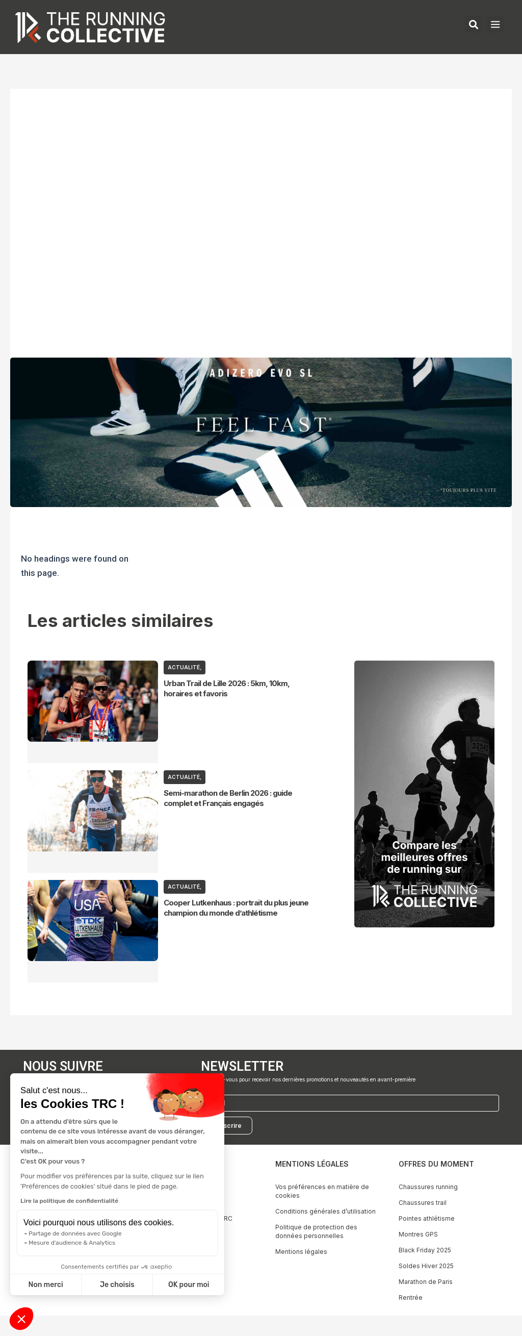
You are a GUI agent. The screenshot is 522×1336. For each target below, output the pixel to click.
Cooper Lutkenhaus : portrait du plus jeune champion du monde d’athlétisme (236, 908)
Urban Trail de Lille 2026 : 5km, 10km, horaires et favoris (227, 688)
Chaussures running (428, 1187)
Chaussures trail (423, 1202)
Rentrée (411, 1297)
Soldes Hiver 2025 (426, 1266)
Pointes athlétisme (427, 1218)
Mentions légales (301, 1251)
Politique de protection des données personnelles (316, 1231)
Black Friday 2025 (425, 1250)
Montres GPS (418, 1234)
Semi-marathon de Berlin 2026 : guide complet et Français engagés (228, 798)
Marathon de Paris (426, 1281)
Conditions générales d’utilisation (325, 1211)
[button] (21, 1318)
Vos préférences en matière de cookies (322, 1191)
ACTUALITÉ (184, 667)
